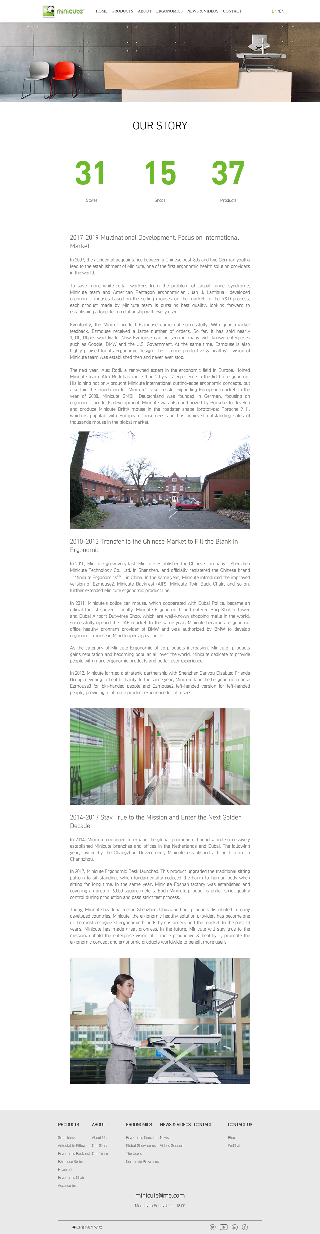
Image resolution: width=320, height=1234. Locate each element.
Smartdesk (67, 1137)
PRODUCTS (122, 11)
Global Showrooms (141, 1145)
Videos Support (172, 1145)
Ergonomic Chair (71, 1177)
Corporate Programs (142, 1161)
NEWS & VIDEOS (202, 11)
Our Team (100, 1153)
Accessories (67, 1185)
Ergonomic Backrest (74, 1153)
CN (281, 11)
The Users (134, 1153)
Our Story (100, 1145)
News (164, 1137)
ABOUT (145, 11)
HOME (102, 11)
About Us (99, 1137)
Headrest (65, 1169)
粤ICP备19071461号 (87, 1227)
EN (275, 11)
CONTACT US (240, 1124)
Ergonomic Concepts (142, 1137)
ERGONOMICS (169, 11)
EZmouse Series (71, 1161)
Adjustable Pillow (72, 1145)
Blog (231, 1137)
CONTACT (232, 11)
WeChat (234, 1145)
